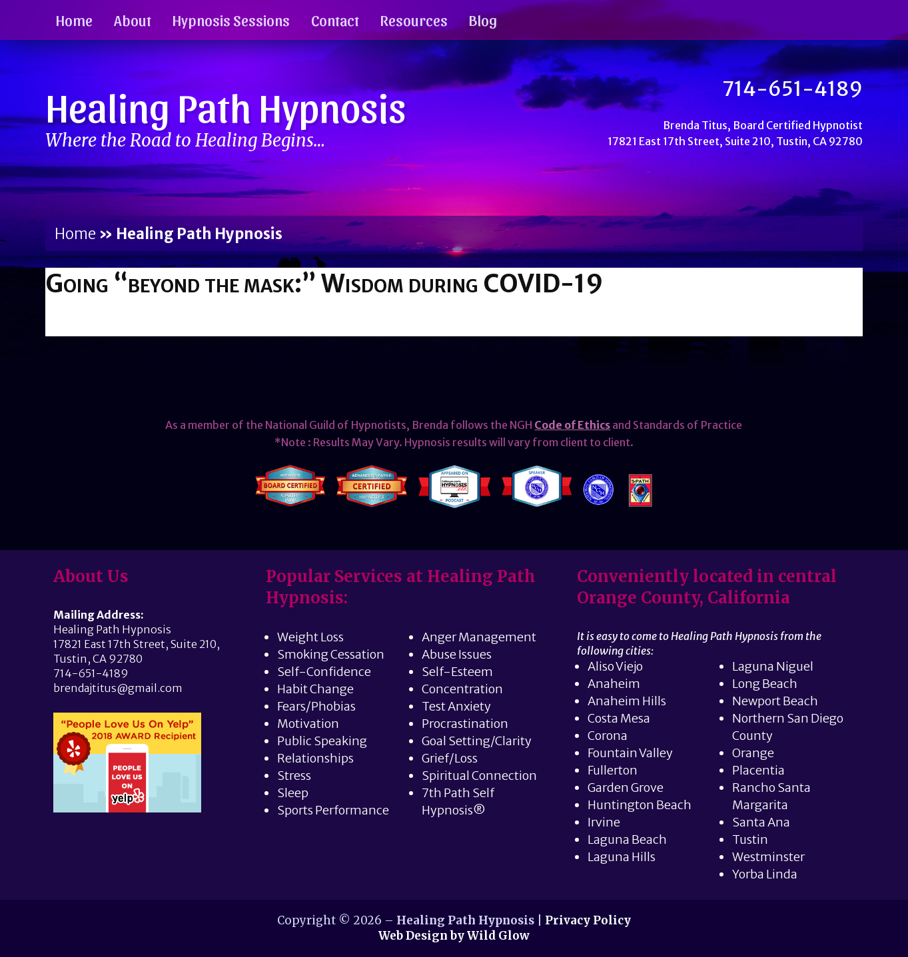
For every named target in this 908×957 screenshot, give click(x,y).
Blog (483, 20)
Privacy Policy (588, 920)
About (132, 20)
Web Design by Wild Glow (454, 935)
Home (74, 20)
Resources (414, 20)
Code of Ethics (572, 425)
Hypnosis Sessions (231, 20)
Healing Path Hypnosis (225, 106)
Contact (335, 20)
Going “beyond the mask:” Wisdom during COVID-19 (324, 283)
